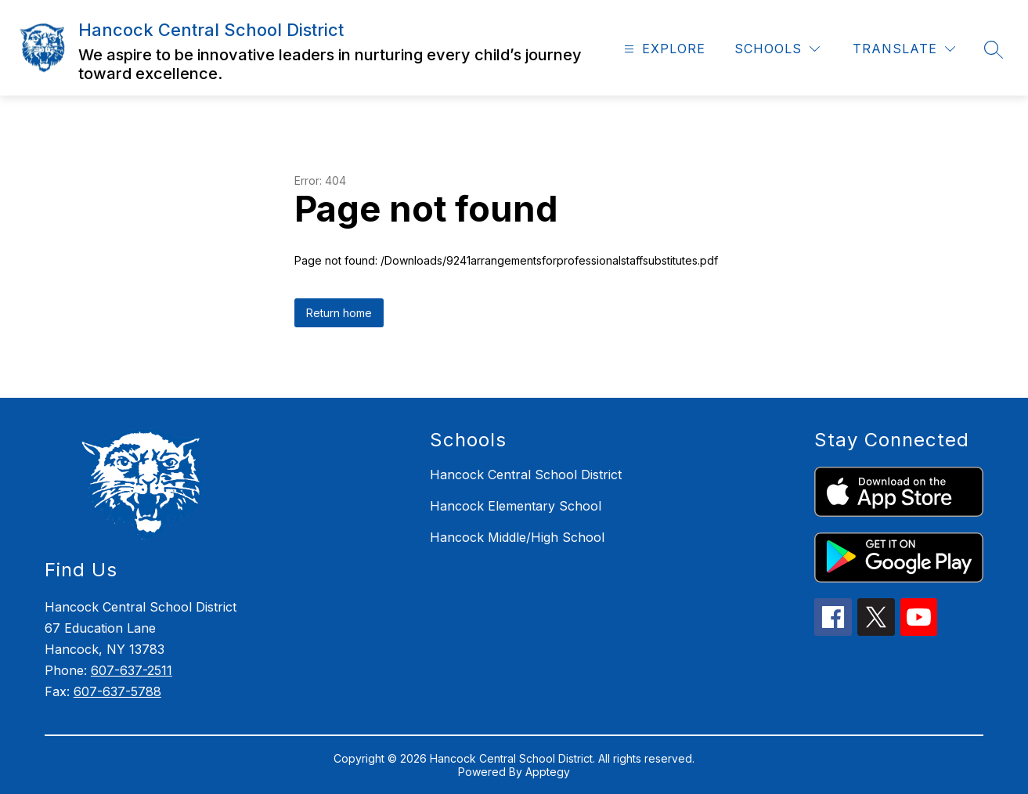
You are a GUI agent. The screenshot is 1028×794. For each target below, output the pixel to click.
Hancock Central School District (526, 474)
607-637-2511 (131, 670)
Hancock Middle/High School (517, 537)
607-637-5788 (117, 691)
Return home (339, 312)
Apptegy (547, 771)
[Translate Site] (904, 49)
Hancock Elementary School (515, 506)
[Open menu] (662, 49)
